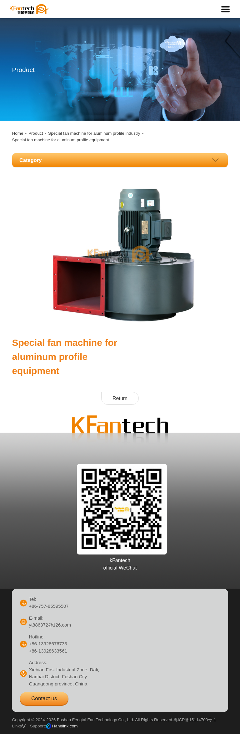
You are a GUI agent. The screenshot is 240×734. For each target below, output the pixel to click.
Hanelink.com (65, 726)
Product (35, 133)
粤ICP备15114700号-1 (194, 719)
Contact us (44, 698)
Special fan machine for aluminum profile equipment (60, 140)
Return (120, 398)
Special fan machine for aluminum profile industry (94, 133)
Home (17, 133)
